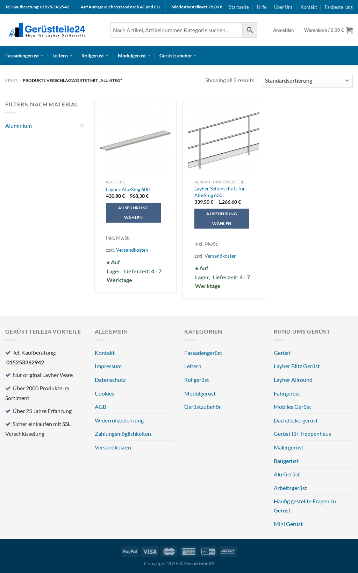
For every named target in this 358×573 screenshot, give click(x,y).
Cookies (104, 393)
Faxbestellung (339, 7)
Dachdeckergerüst (296, 420)
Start (11, 80)
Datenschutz (110, 379)
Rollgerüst (94, 55)
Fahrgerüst (287, 393)
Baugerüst (286, 460)
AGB (100, 406)
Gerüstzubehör (178, 55)
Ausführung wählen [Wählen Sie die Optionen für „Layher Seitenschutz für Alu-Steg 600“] (221, 218)
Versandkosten (132, 250)
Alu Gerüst (287, 474)
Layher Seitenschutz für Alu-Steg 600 (219, 192)
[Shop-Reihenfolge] (307, 81)
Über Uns (283, 7)
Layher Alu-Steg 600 (128, 189)
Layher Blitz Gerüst (297, 366)
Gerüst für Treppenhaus (302, 433)
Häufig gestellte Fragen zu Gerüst (305, 505)
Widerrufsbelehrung (119, 420)
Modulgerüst (134, 55)
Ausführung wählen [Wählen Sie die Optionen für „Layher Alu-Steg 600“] (133, 212)
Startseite (239, 7)
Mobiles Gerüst (292, 406)
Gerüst (282, 352)
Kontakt (309, 7)
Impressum (108, 366)
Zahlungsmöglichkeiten (123, 433)
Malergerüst (288, 447)
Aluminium (18, 125)
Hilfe (261, 7)
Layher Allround (293, 379)
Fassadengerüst (24, 55)
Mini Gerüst (288, 523)
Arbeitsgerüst (290, 487)
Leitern (62, 55)
